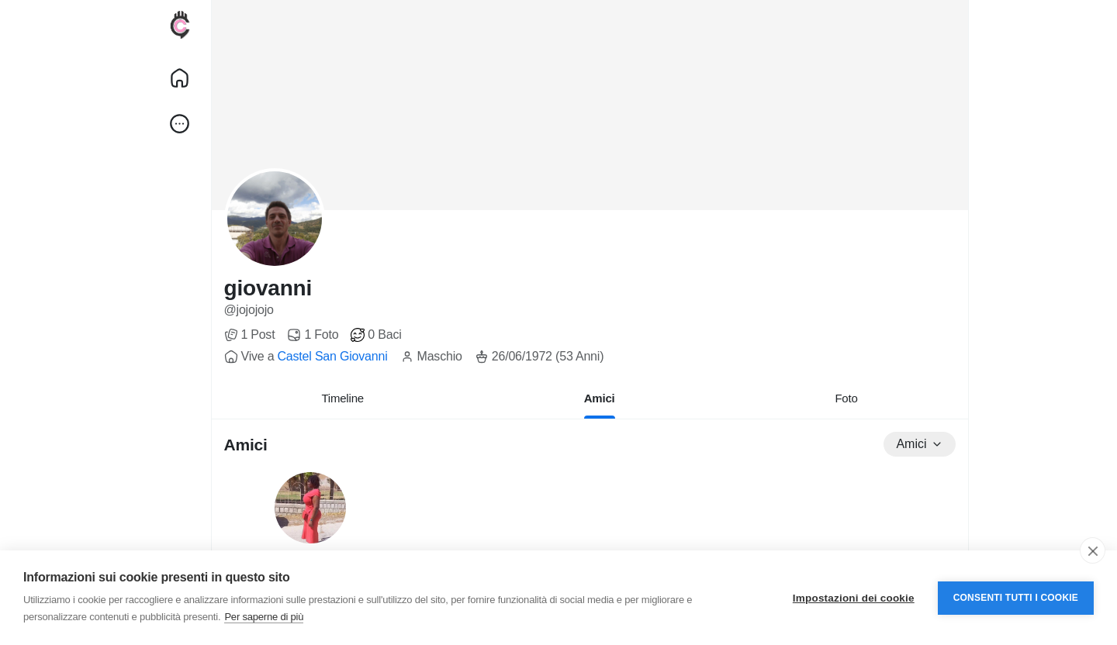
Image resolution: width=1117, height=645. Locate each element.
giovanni (268, 288)
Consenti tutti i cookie (1015, 597)
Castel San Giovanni (332, 356)
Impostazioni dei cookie (854, 598)
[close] (1092, 550)
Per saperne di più (263, 617)
